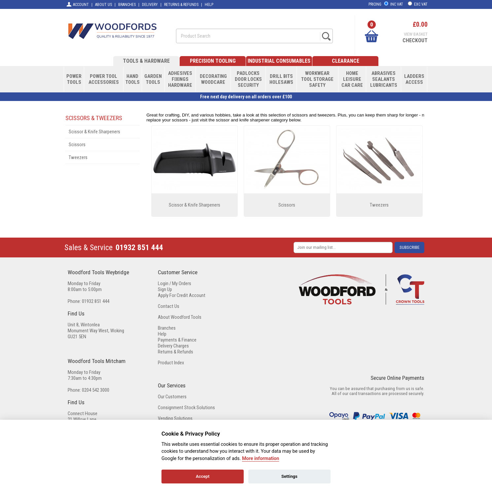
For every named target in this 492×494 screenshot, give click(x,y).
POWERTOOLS (74, 79)
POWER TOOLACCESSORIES (103, 79)
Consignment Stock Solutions (186, 408)
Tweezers (78, 157)
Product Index (171, 363)
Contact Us (168, 306)
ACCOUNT (77, 4)
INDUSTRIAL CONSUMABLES (279, 61)
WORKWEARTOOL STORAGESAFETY (317, 79)
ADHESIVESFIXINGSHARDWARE (180, 79)
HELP (209, 4)
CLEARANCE (345, 61)
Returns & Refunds (175, 352)
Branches (167, 328)
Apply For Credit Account (181, 295)
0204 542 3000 (95, 390)
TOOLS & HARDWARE (146, 61)
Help (162, 334)
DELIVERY (150, 4)
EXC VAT (421, 4)
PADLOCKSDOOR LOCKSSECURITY (248, 79)
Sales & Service (88, 247)
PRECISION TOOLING (213, 61)
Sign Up (165, 289)
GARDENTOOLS (153, 79)
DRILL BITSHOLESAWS (281, 79)
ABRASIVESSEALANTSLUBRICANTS (383, 79)
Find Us (76, 313)
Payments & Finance (177, 340)
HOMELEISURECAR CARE (352, 79)
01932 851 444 (139, 247)
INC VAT (396, 4)
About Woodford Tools (179, 317)
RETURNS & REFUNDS (181, 4)
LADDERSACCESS (414, 79)
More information (260, 458)
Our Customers (172, 397)
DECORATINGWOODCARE (213, 79)
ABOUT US (103, 4)
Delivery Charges (173, 346)
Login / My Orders (174, 283)
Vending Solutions (175, 418)
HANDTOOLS (132, 79)
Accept (202, 476)
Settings (289, 476)
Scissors (77, 145)
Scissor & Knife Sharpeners (94, 132)
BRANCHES (127, 4)
